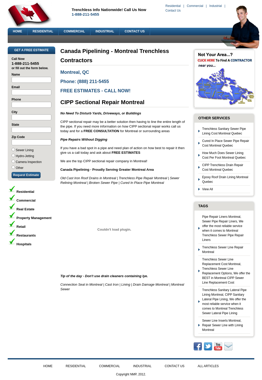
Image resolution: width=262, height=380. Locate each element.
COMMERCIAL (74, 31)
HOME (17, 31)
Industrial (215, 6)
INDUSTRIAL (105, 31)
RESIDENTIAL (43, 31)
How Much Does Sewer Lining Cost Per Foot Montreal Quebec (224, 155)
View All (207, 189)
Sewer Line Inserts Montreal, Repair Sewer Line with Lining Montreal (222, 325)
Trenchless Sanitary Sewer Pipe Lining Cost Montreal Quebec (224, 131)
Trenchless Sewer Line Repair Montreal (222, 250)
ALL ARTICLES (208, 366)
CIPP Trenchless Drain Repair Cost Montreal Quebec (222, 167)
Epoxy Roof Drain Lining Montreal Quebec (225, 179)
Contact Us (173, 10)
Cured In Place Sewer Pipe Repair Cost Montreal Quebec (225, 143)
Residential (173, 6)
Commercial (195, 6)
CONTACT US (135, 31)
